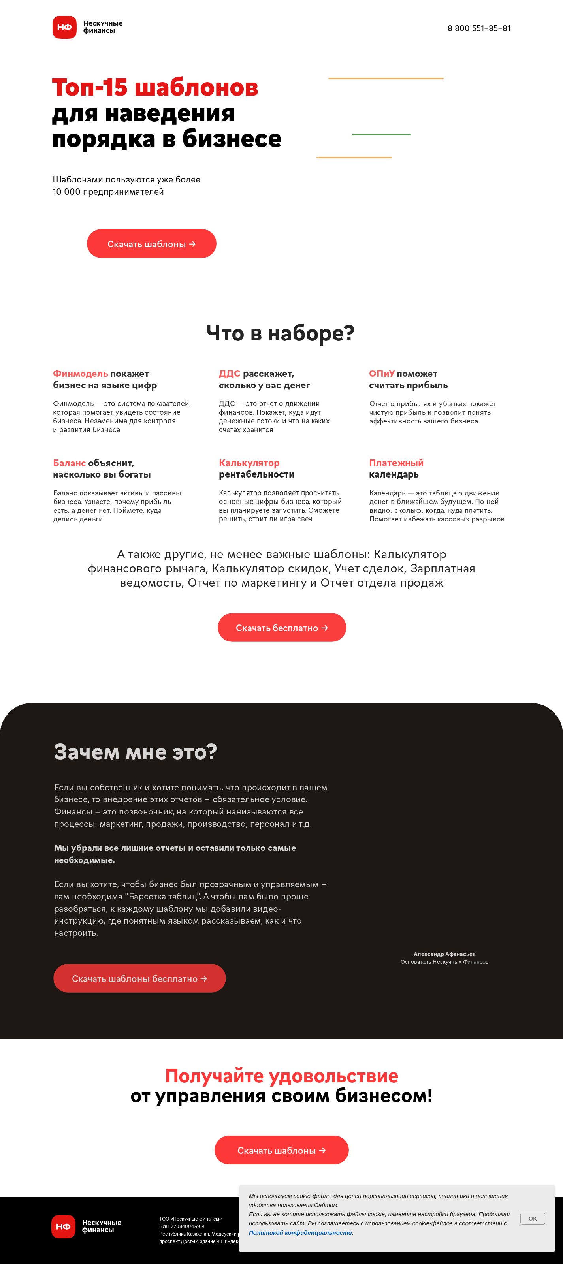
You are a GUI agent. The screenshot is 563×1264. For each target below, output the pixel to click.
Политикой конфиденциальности (300, 1232)
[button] (152, 243)
